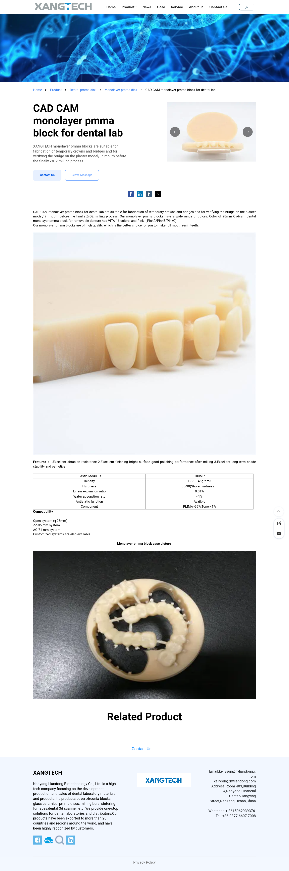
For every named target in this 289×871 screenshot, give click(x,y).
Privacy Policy (144, 862)
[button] (175, 132)
